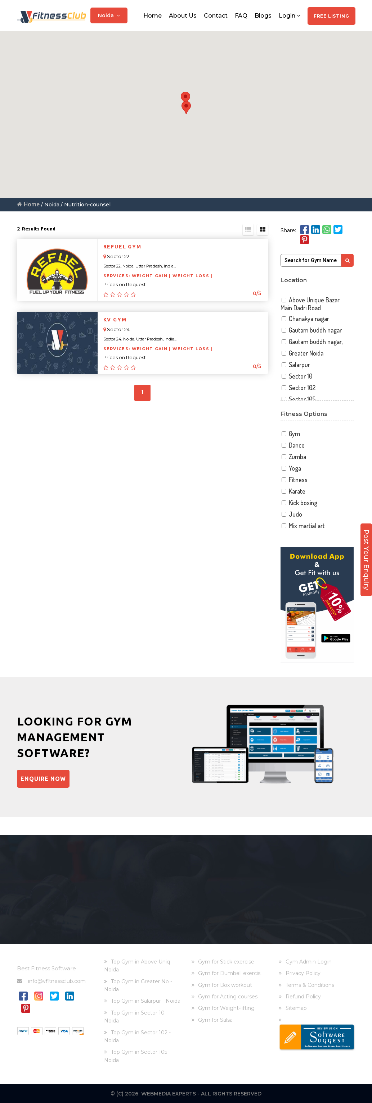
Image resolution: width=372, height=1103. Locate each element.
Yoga (291, 468)
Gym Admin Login (309, 961)
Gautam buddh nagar (311, 330)
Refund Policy (303, 996)
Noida (109, 15)
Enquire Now (43, 778)
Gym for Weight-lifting (226, 1008)
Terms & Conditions (310, 984)
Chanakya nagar (305, 318)
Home (152, 15)
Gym (290, 434)
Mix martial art (303, 526)
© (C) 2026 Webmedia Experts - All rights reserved (186, 1093)
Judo (291, 514)
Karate (293, 491)
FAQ (241, 15)
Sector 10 (296, 376)
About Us (183, 15)
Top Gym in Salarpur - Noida (145, 1001)
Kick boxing (299, 503)
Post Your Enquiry (366, 557)
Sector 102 (298, 388)
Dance (293, 445)
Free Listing (331, 15)
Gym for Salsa (215, 1019)
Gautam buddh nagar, (311, 341)
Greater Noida (302, 353)
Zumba (293, 457)
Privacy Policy (303, 973)
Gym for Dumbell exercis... (231, 973)
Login (289, 15)
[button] (185, 98)
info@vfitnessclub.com (51, 981)
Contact (216, 15)
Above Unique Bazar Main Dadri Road (310, 304)
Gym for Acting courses (227, 996)
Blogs (263, 15)
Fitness (294, 480)
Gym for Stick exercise (226, 961)
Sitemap (296, 1008)
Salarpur (295, 365)
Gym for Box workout (225, 984)
